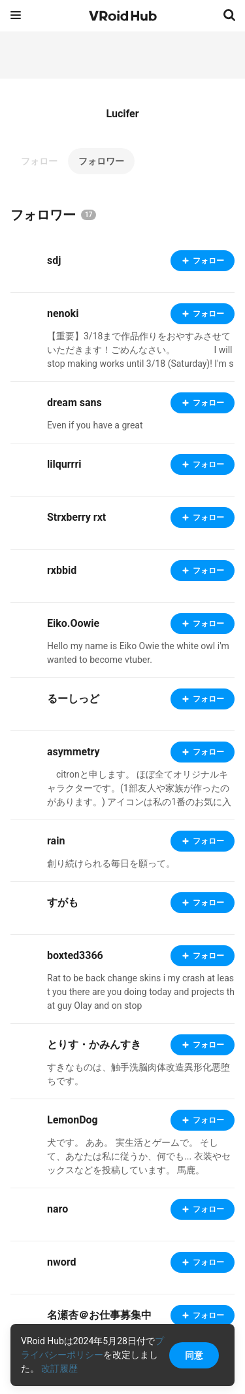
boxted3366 (75, 955)
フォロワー (101, 161)
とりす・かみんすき (94, 1044)
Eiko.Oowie (73, 623)
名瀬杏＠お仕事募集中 (99, 1315)
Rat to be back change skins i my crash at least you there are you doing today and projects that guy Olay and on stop (141, 992)
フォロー (39, 161)
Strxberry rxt (76, 517)
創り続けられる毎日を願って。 (111, 863)
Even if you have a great (95, 425)
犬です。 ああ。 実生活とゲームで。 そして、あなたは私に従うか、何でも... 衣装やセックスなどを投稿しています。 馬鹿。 (139, 1156)
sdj (54, 260)
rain (56, 841)
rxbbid (61, 570)
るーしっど (73, 698)
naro (57, 1209)
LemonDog (72, 1120)
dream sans (74, 402)
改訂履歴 (59, 1368)
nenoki (62, 313)
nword (61, 1262)
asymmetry (73, 751)
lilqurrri (64, 464)
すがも (62, 902)
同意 (194, 1355)
